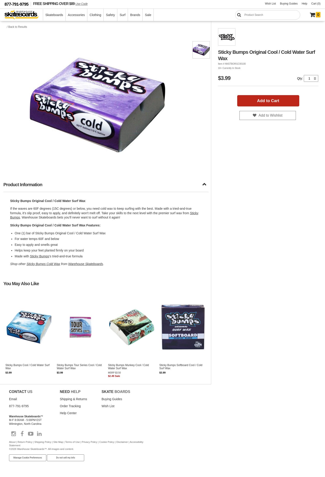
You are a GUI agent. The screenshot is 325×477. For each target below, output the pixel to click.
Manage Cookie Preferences (27, 457)
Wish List (270, 3)
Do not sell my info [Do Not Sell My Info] (65, 457)
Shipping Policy (42, 442)
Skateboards (54, 15)
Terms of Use (72, 442)
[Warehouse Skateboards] (24, 15)
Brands (135, 15)
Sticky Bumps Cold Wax (43, 264)
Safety (110, 15)
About (12, 442)
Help (304, 3)
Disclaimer (122, 442)
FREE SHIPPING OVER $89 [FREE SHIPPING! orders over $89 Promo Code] (60, 4)
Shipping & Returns (73, 399)
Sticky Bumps (39, 256)
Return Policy (25, 442)
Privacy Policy (89, 442)
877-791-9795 (16, 4)
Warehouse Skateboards (85, 264)
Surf (122, 15)
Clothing (95, 15)
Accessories (76, 15)
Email (13, 399)
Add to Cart (268, 101)
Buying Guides (289, 3)
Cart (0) (315, 3)
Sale (148, 15)
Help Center (68, 413)
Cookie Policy (106, 442)
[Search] (267, 15)
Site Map (58, 442)
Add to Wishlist (271, 115)
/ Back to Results (17, 26)
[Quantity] (311, 78)
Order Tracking (70, 406)
